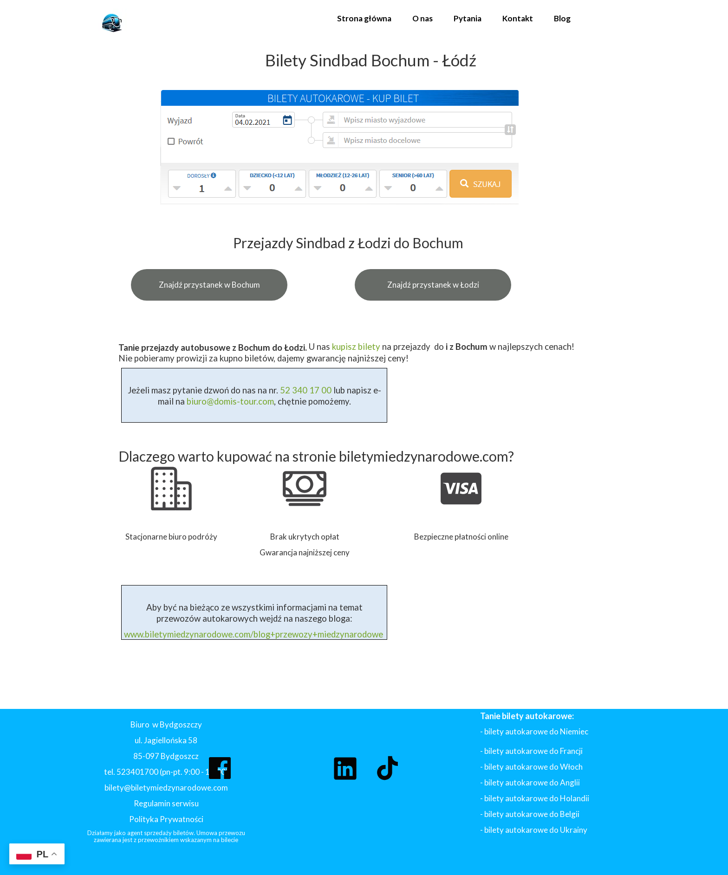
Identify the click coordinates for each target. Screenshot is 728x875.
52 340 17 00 (305, 390)
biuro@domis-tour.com (230, 401)
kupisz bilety (356, 346)
